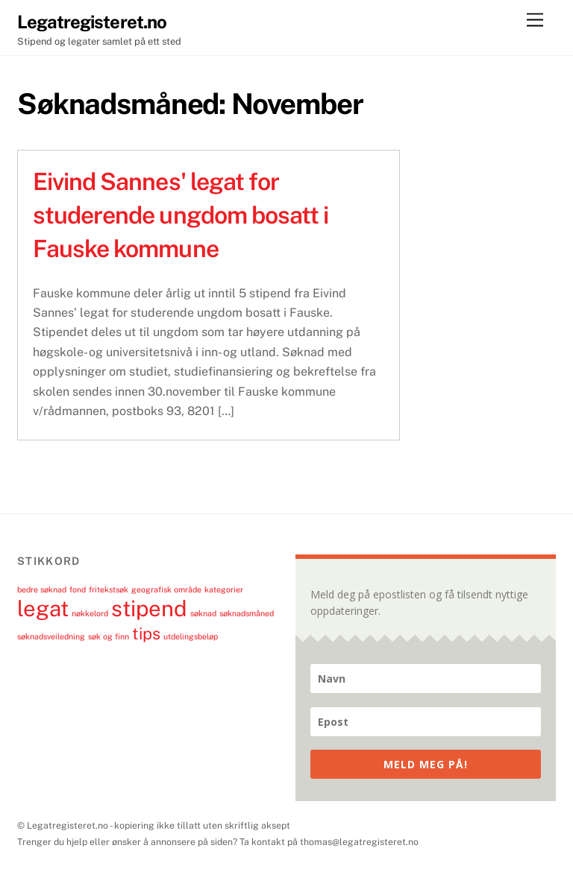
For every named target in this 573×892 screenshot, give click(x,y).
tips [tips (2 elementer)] (146, 633)
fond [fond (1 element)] (77, 589)
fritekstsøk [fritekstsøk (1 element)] (108, 589)
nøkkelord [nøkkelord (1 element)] (90, 613)
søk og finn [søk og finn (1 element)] (108, 636)
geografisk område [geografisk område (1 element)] (166, 589)
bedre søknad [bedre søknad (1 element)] (41, 589)
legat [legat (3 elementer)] (43, 608)
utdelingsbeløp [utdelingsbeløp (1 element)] (190, 636)
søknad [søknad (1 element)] (203, 613)
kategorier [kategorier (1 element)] (223, 589)
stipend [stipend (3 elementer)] (149, 608)
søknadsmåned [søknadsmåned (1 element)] (246, 613)
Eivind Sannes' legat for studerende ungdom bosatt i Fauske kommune (180, 215)
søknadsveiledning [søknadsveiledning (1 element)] (51, 636)
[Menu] (535, 20)
